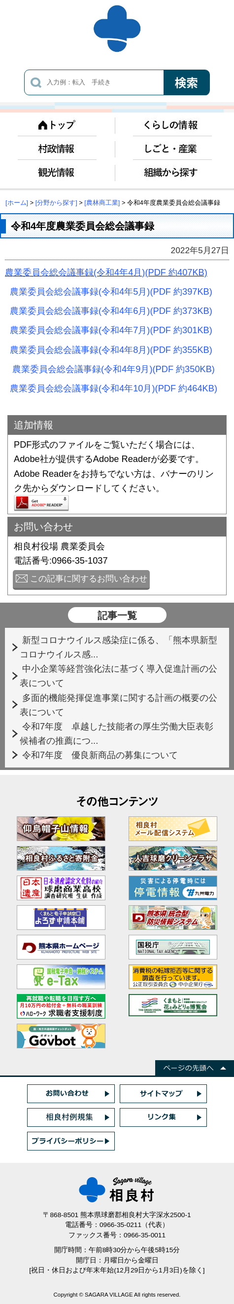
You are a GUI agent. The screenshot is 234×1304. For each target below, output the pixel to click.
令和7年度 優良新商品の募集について (101, 755)
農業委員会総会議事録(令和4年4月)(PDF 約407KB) (106, 272)
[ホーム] (16, 202)
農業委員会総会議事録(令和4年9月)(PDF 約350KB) (113, 369)
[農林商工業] (102, 202)
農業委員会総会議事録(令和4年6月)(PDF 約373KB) (111, 311)
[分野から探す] (56, 202)
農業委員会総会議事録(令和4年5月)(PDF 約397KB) (111, 291)
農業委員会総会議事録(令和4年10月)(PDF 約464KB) (113, 388)
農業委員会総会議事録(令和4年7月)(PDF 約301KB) (111, 330)
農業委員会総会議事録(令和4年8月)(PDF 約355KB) (111, 350)
